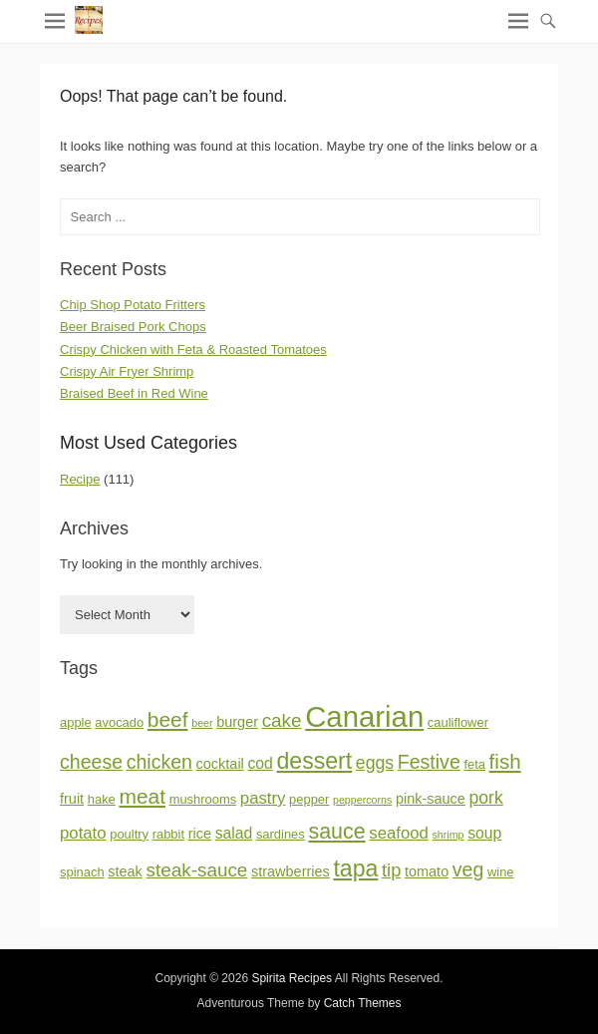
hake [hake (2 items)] (102, 799)
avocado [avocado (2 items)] (119, 722)
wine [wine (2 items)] (500, 871)
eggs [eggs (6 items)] (375, 763)
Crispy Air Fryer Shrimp (126, 371)
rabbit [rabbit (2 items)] (168, 834)
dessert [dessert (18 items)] (314, 761)
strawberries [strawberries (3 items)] (290, 871)
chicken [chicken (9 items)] (159, 762)
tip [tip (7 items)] (391, 870)
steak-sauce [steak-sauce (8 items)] (196, 870)
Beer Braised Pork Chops (133, 326)
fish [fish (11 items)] (505, 761)
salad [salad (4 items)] (234, 833)
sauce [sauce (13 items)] (336, 832)
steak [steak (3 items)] (125, 871)
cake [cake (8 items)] (282, 720)
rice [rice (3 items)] (199, 834)
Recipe (80, 479)
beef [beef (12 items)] (168, 719)
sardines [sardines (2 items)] (280, 834)
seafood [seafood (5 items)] (399, 833)
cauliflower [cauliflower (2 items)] (458, 722)
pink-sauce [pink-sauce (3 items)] (430, 799)
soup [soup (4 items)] (484, 833)
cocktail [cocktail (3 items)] (220, 764)
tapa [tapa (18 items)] (355, 868)
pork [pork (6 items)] (486, 798)
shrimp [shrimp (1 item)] (448, 835)
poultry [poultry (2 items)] (129, 834)
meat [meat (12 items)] (142, 796)
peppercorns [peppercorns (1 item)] (362, 800)
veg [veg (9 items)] (468, 869)
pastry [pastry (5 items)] (263, 798)
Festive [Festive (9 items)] (429, 762)
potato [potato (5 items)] (83, 833)
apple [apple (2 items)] (76, 722)
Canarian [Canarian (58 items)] (364, 716)
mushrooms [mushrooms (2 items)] (203, 799)
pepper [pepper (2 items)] (309, 799)
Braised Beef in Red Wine (134, 393)
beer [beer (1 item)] (201, 723)
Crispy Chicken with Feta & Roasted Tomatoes (193, 349)
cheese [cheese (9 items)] (91, 762)
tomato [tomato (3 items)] (426, 871)
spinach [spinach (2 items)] (82, 871)
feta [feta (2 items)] (474, 764)
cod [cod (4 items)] (259, 763)
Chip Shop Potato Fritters (132, 304)
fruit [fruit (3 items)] (72, 799)
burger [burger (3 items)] (237, 722)
